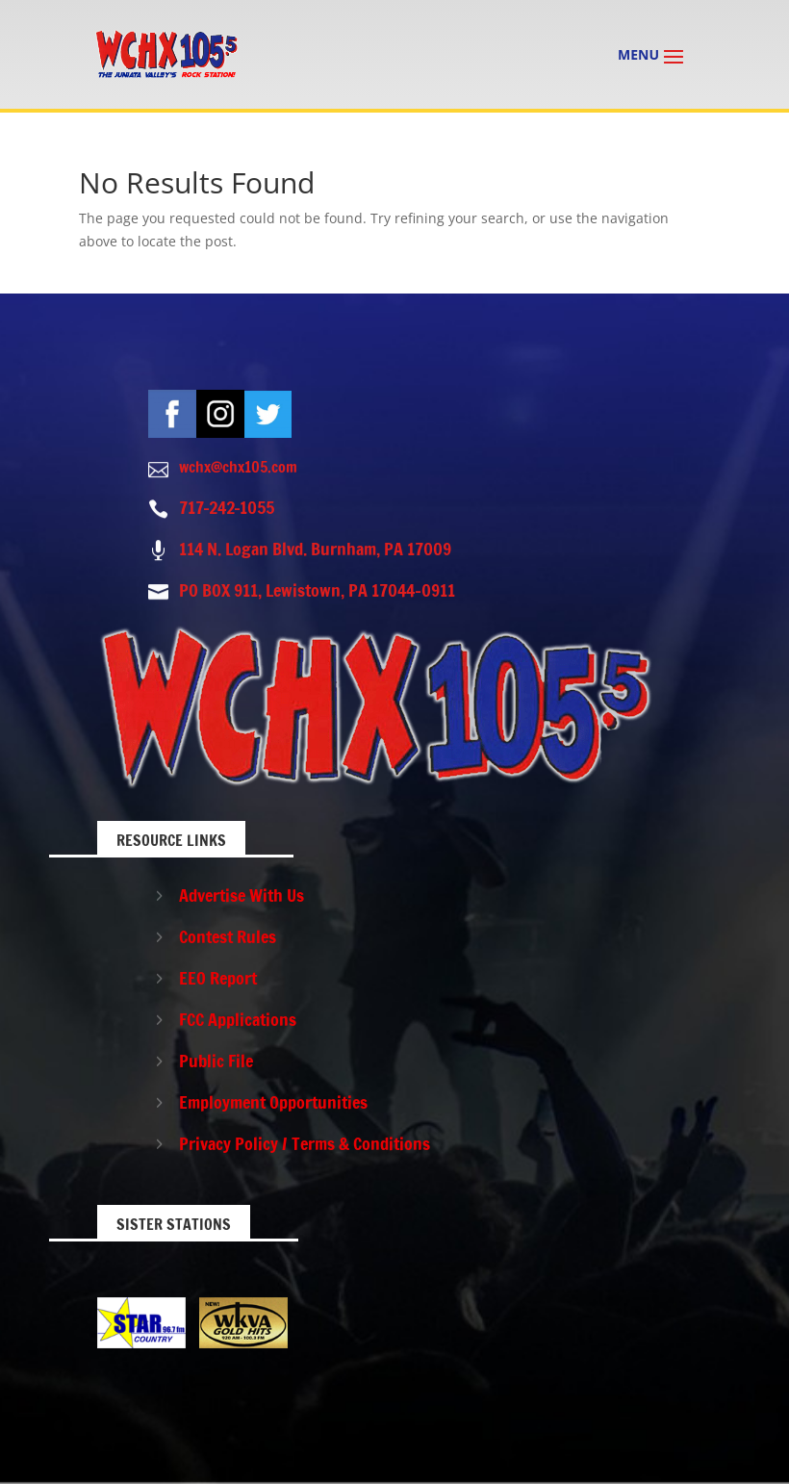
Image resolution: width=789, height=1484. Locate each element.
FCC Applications (237, 1019)
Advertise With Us (241, 895)
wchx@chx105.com (238, 466)
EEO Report (218, 977)
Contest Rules (227, 936)
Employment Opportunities (273, 1101)
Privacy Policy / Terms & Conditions (304, 1143)
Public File (216, 1060)
